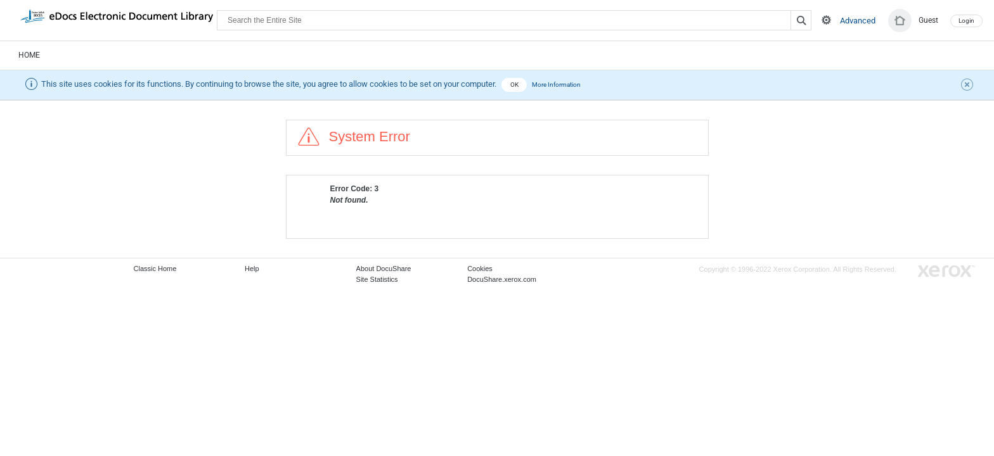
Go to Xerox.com (946, 271)
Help (252, 268)
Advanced (857, 20)
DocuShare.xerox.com (501, 279)
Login (966, 20)
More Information (556, 84)
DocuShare (116, 20)
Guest (928, 20)
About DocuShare (383, 268)
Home (29, 55)
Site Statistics (377, 279)
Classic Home (155, 268)
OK (514, 84)
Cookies (480, 268)
